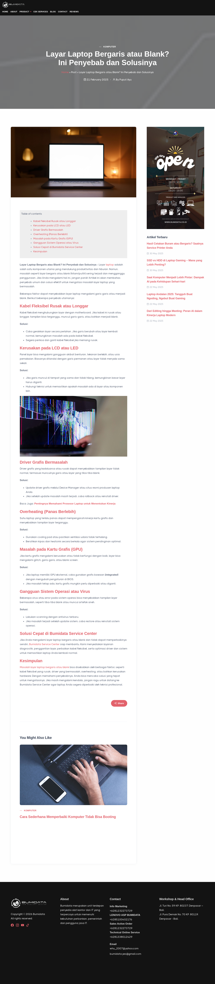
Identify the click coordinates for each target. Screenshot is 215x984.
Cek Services (40, 12)
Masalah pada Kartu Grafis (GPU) (53, 238)
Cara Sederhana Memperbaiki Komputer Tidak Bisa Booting (68, 817)
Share (119, 703)
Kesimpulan (40, 251)
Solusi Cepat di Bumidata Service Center (58, 247)
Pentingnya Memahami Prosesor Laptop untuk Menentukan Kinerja (75, 503)
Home (5, 12)
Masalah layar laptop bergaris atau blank (44, 667)
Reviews (74, 12)
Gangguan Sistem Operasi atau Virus (56, 242)
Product (24, 12)
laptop (110, 264)
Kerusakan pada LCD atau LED (52, 225)
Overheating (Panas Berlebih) (50, 234)
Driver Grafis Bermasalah (48, 229)
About (13, 12)
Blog (53, 12)
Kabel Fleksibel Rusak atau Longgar (54, 221)
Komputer (109, 46)
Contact (63, 12)
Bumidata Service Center (44, 644)
